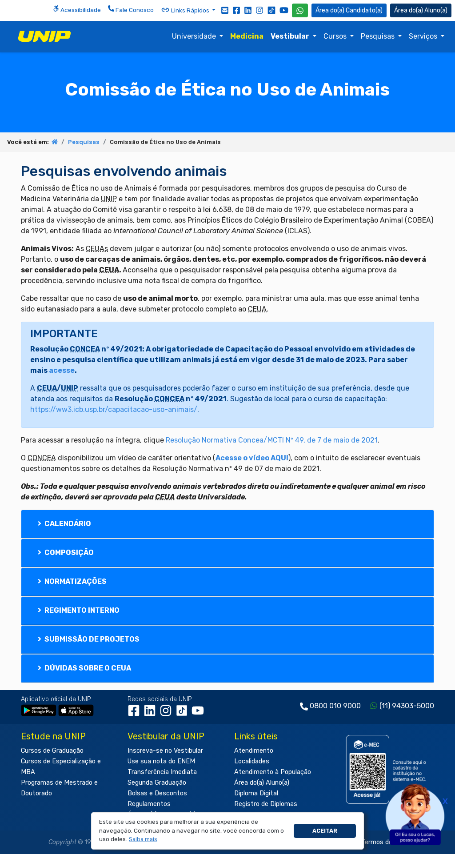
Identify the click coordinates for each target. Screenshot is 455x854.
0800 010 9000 (335, 706)
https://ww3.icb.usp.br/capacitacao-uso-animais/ (113, 409)
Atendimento (253, 750)
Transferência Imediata (162, 772)
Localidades (251, 761)
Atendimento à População (272, 772)
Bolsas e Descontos (157, 793)
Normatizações (71, 581)
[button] (143, 839)
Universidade (195, 36)
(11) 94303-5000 (406, 706)
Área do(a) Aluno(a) (261, 782)
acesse (62, 370)
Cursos (335, 36)
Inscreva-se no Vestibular (165, 750)
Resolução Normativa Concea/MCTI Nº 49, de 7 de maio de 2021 (272, 440)
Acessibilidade (77, 9)
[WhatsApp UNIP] (300, 10)
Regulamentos (149, 804)
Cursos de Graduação (52, 750)
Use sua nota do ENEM (161, 761)
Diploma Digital (256, 793)
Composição (65, 552)
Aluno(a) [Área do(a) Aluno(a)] (420, 10)
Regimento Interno (78, 610)
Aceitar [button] (324, 830)
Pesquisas (378, 36)
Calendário (63, 523)
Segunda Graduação (157, 782)
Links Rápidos (186, 9)
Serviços (424, 36)
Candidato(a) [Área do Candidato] (349, 10)
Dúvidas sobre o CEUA (83, 668)
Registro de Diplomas (265, 804)
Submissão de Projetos (88, 639)
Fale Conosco (131, 9)
